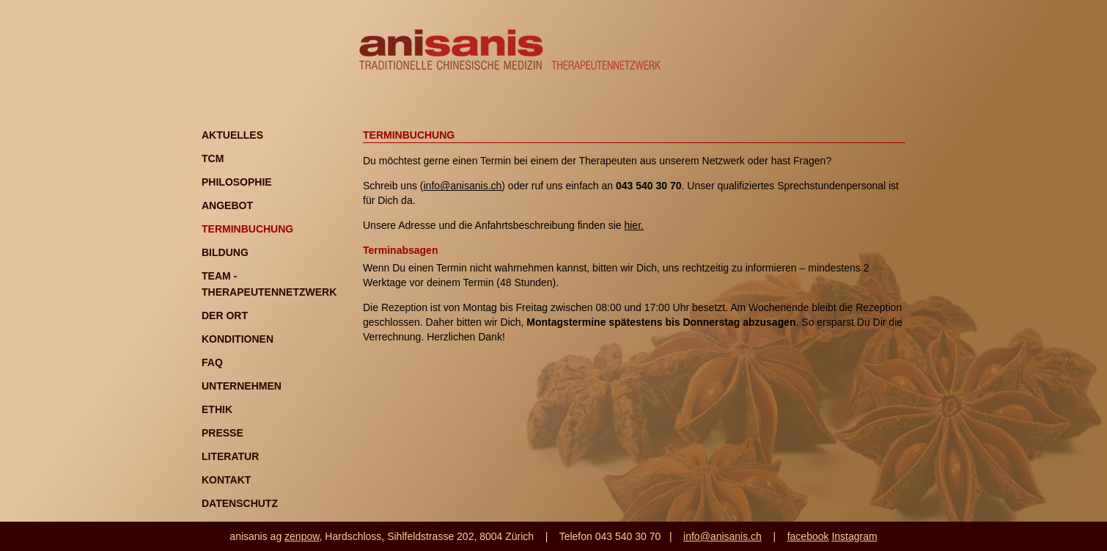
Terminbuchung (247, 229)
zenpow (301, 536)
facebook (808, 536)
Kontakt (226, 480)
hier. (633, 225)
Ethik (217, 409)
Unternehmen (242, 386)
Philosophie (237, 182)
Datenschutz (240, 503)
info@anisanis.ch (462, 185)
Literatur (230, 456)
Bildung (225, 252)
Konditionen (237, 339)
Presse (222, 433)
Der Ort (225, 315)
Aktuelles (232, 135)
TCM (213, 158)
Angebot (227, 205)
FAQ (212, 362)
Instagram (854, 536)
